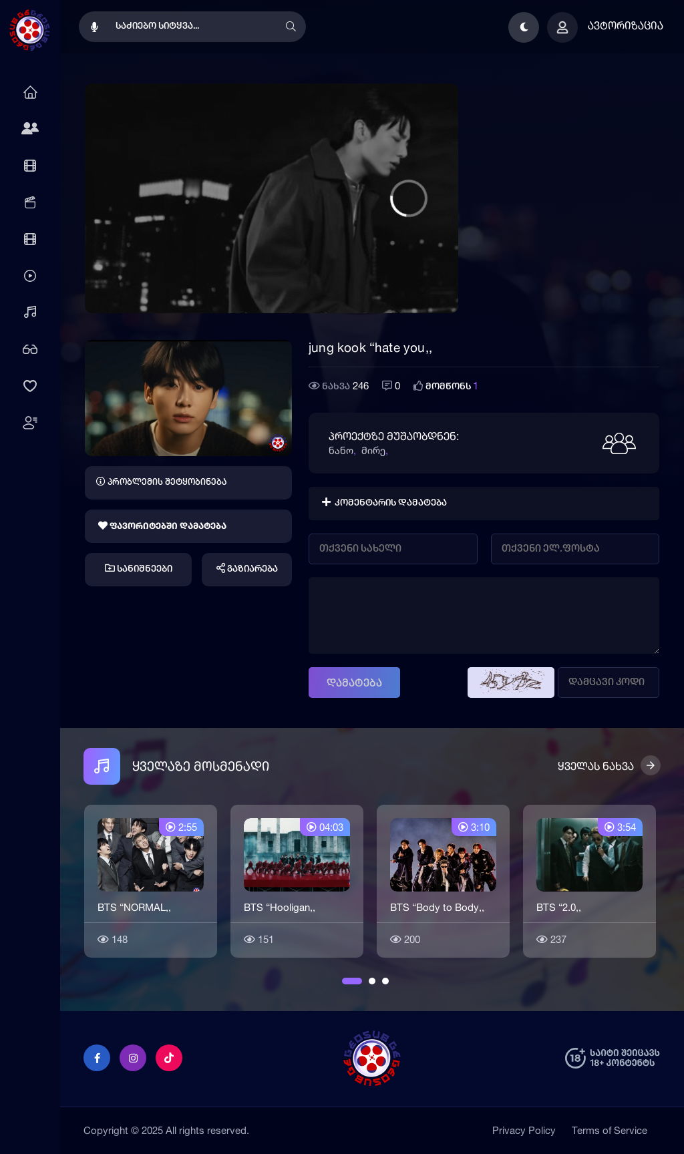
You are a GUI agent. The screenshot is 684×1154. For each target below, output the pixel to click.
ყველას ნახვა (596, 766)
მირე (373, 450)
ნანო (341, 450)
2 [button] (372, 981)
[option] (150, 879)
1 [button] (345, 981)
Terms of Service (609, 1130)
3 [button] (385, 981)
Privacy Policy (524, 1130)
